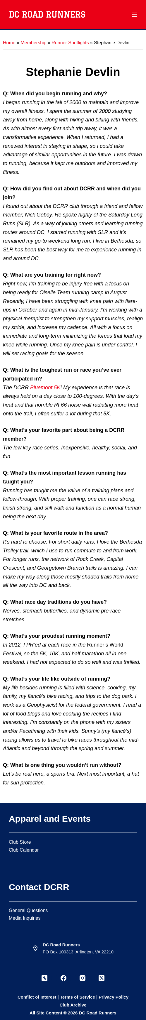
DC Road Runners (47, 14)
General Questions (28, 910)
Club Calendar (24, 850)
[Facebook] (63, 978)
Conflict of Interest (37, 996)
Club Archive (73, 1004)
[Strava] (44, 978)
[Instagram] (82, 978)
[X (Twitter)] (101, 978)
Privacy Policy (113, 996)
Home (9, 42)
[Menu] (134, 14)
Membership (33, 42)
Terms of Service (77, 996)
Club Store (20, 842)
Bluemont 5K (45, 387)
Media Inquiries (25, 918)
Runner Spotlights (70, 42)
